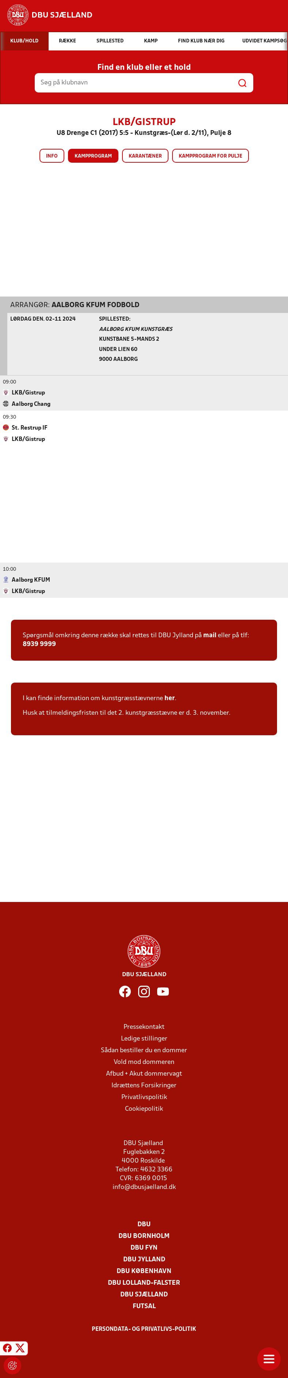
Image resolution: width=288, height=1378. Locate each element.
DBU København (144, 1271)
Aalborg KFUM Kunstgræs (135, 329)
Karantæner (145, 156)
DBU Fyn (144, 1248)
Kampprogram (93, 156)
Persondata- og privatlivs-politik (144, 1329)
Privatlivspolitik (144, 1097)
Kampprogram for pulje (210, 156)
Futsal (144, 1306)
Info (52, 156)
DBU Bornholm (144, 1236)
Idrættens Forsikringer (144, 1086)
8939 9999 (39, 644)
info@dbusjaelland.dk (144, 1187)
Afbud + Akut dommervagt (144, 1074)
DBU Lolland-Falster (144, 1283)
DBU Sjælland (144, 1295)
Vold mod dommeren (144, 1062)
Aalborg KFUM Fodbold (95, 305)
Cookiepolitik (144, 1109)
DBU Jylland (144, 1260)
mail (209, 636)
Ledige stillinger (144, 1039)
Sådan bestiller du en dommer (144, 1050)
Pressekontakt (144, 1027)
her (169, 698)
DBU (144, 1225)
